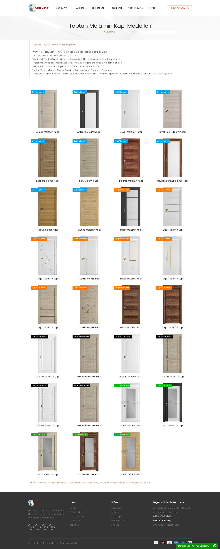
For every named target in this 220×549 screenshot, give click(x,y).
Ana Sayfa (61, 8)
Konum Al (74, 524)
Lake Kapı (80, 8)
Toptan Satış (135, 8)
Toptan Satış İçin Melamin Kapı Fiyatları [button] (54, 44)
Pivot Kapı (116, 516)
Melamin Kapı (118, 520)
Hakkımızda (75, 512)
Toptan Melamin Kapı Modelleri (51, 482)
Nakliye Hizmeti (77, 520)
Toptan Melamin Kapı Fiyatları (83, 482)
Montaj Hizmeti (77, 516)
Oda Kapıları (98, 8)
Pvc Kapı (115, 524)
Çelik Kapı (116, 8)
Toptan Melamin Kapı (139, 482)
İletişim (153, 8)
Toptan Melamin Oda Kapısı (113, 482)
